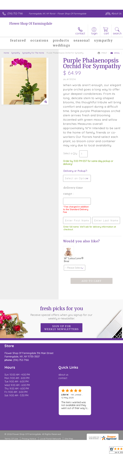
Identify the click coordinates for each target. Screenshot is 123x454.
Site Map (69, 438)
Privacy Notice (29, 438)
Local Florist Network (50, 438)
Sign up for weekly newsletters (61, 328)
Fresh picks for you (61, 313)
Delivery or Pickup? (75, 170)
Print (102, 53)
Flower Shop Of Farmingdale (30, 23)
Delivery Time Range (73, 190)
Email (115, 53)
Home (6, 53)
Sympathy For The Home (33, 53)
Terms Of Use (11, 438)
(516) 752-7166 (15, 13)
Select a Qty (70, 153)
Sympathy (15, 53)
